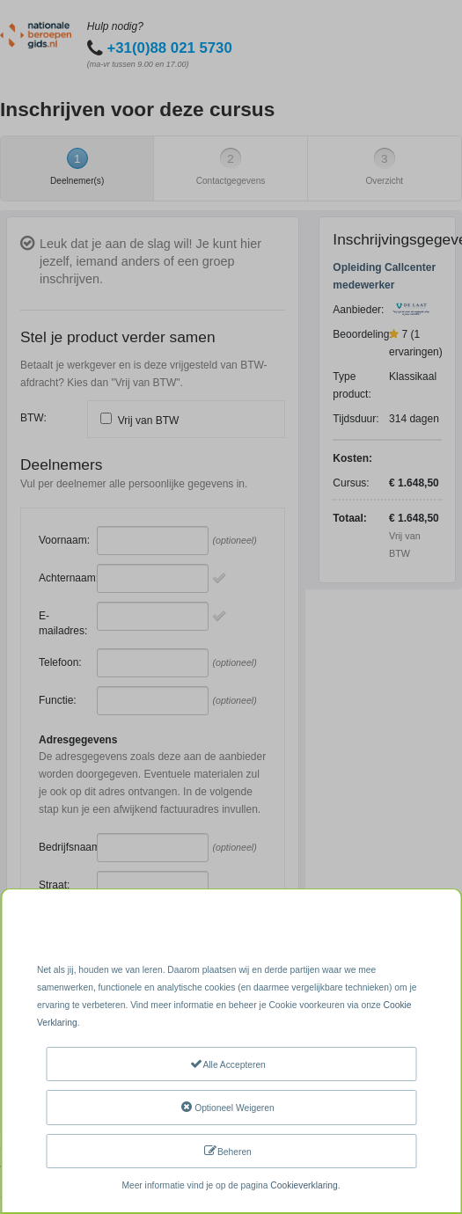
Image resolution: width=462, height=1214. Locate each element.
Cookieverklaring (303, 1185)
